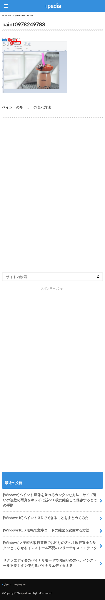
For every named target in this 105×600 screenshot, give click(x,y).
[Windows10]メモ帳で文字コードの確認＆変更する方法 (46, 530)
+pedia (52, 5)
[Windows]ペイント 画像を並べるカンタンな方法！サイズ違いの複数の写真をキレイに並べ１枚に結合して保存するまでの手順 (50, 500)
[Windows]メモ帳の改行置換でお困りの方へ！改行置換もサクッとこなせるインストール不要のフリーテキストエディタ (50, 545)
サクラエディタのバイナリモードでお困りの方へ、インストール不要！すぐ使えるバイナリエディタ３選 (50, 562)
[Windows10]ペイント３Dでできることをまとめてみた (45, 518)
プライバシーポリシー (14, 584)
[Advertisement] (52, 155)
